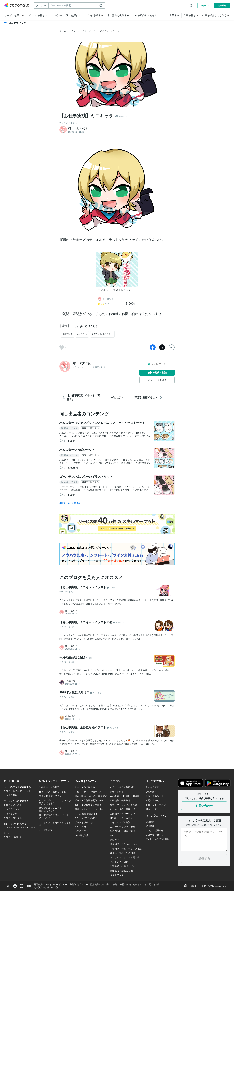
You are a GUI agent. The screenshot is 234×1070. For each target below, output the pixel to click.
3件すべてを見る (70, 502)
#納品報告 (68, 334)
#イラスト (82, 334)
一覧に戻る (117, 397)
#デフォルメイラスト (102, 334)
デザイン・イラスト (109, 31)
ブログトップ (77, 31)
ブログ (91, 31)
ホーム (62, 31)
